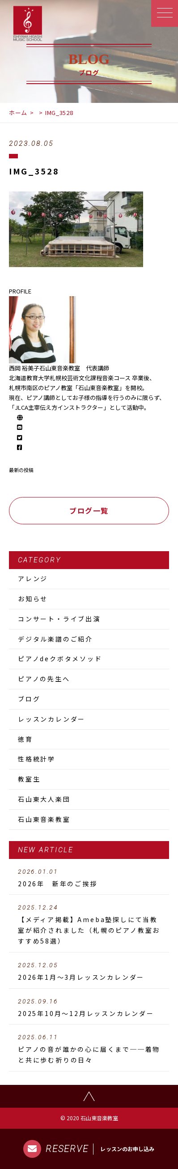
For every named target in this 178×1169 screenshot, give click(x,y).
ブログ (29, 698)
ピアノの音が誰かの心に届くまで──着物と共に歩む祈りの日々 (89, 1049)
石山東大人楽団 (44, 799)
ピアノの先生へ (44, 678)
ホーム (18, 112)
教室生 (29, 778)
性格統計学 (36, 758)
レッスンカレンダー (51, 718)
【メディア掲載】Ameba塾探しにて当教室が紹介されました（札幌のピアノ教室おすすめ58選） (89, 924)
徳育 (25, 739)
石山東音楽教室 (44, 819)
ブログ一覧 (89, 510)
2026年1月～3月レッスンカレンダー (89, 972)
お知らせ (33, 598)
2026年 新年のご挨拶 (89, 878)
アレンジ (33, 578)
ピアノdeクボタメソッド (60, 658)
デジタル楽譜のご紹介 (55, 638)
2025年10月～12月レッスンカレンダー (89, 1008)
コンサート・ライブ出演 (59, 618)
